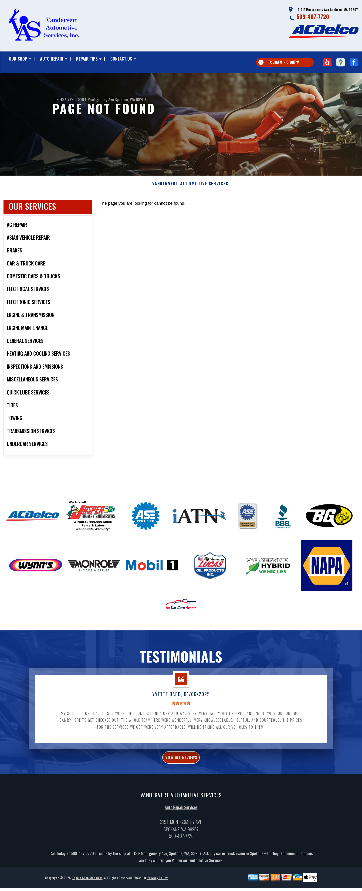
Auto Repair (51, 59)
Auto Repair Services (181, 824)
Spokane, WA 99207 (130, 99)
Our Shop (18, 59)
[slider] (181, 717)
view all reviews (181, 772)
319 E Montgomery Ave (96, 99)
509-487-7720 (313, 16)
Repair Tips (87, 59)
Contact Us (121, 59)
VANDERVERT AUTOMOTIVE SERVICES (190, 197)
